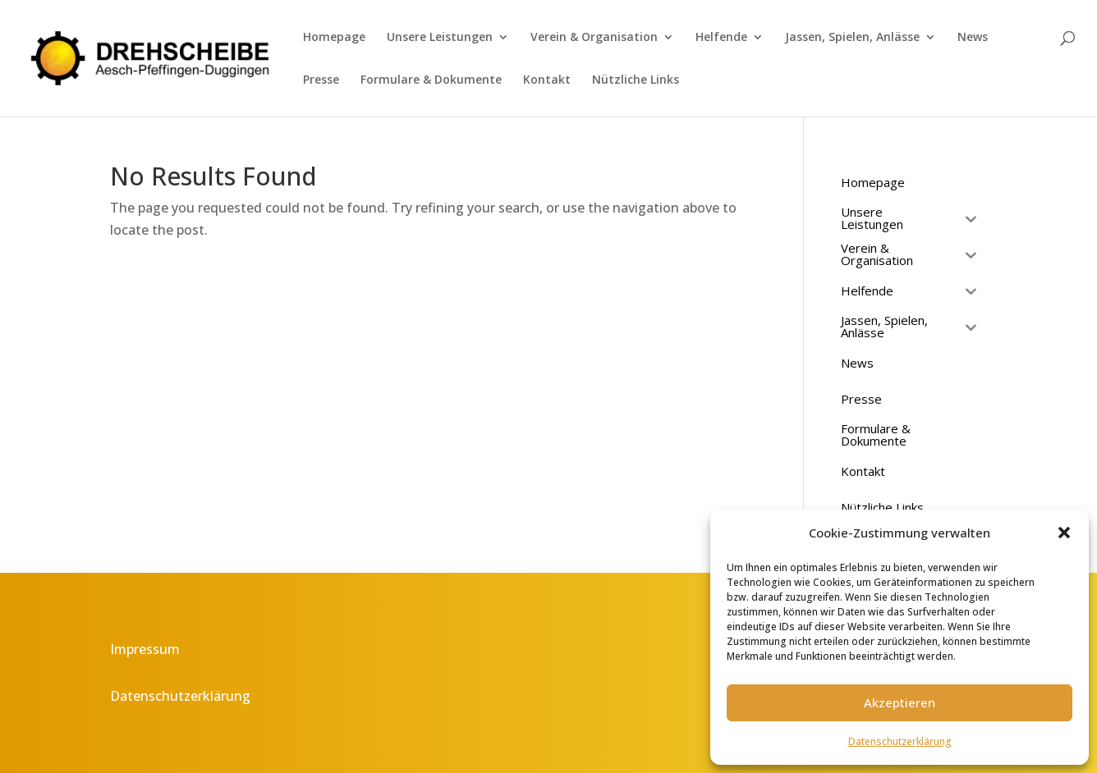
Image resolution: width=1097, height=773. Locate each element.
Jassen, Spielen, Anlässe (852, 37)
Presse (321, 80)
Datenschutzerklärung (900, 741)
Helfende (721, 37)
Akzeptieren (899, 702)
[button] (1064, 532)
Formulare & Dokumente (431, 80)
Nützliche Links (635, 80)
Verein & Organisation (594, 37)
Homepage (334, 37)
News (972, 37)
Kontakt (547, 80)
